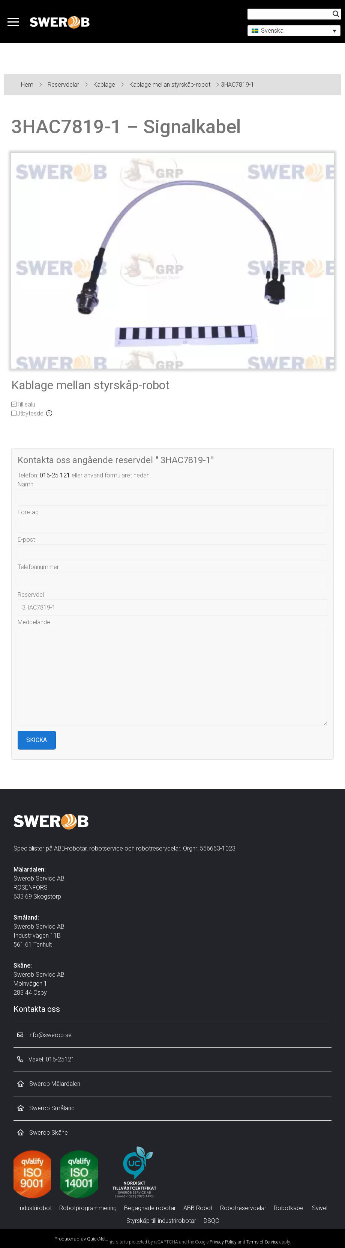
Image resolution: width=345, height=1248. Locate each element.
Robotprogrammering (88, 1208)
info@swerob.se (44, 1035)
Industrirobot (35, 1208)
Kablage (105, 84)
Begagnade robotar (150, 1208)
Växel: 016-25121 (46, 1059)
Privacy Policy (223, 1242)
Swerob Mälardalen (48, 1083)
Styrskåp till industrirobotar (161, 1220)
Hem (28, 84)
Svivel (319, 1208)
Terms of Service (262, 1242)
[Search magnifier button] (336, 14)
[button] (294, 30)
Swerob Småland (46, 1108)
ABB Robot (198, 1208)
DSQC (211, 1220)
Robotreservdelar (243, 1208)
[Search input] (291, 14)
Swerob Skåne (42, 1132)
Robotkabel (289, 1208)
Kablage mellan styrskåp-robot (170, 84)
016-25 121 (55, 475)
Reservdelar (64, 84)
